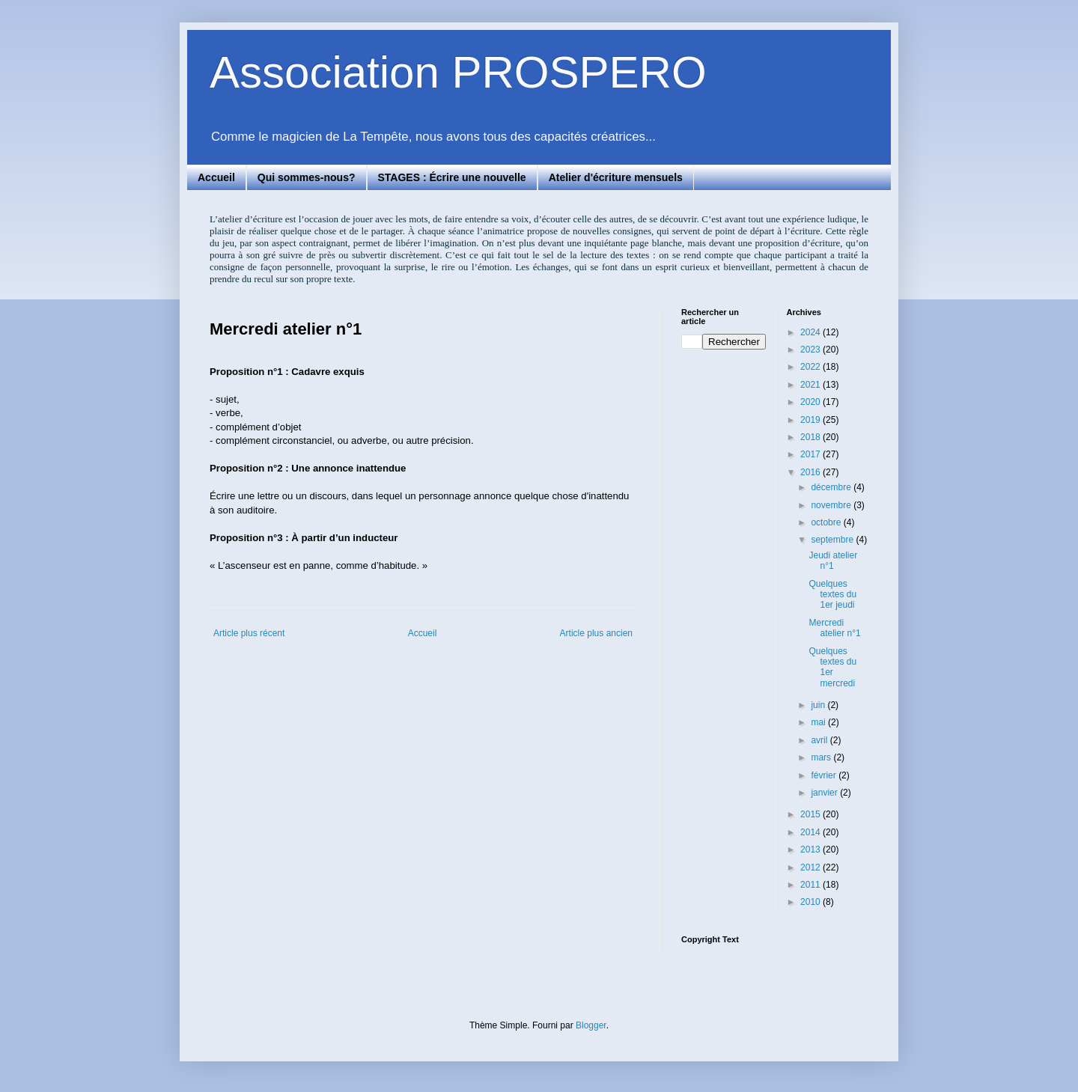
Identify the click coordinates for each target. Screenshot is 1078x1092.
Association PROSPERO (458, 72)
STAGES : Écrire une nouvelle (452, 177)
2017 (811, 454)
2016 (811, 472)
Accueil (216, 177)
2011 (811, 884)
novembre (832, 505)
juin (819, 705)
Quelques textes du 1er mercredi (832, 667)
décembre (832, 487)
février (824, 775)
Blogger (591, 1025)
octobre (827, 522)
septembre (833, 539)
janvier (825, 792)
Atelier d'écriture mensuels (616, 177)
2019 (811, 420)
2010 (811, 902)
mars (822, 757)
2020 (811, 402)
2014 (811, 832)
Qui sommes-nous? (307, 177)
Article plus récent (248, 633)
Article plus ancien (596, 633)
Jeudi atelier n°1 (832, 560)
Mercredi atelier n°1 (834, 627)
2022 (811, 367)
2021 (811, 384)
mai (819, 722)
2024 (811, 332)
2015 (811, 814)
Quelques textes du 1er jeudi (832, 595)
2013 (811, 849)
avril (820, 740)
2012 (811, 867)
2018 (811, 437)
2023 (811, 349)
